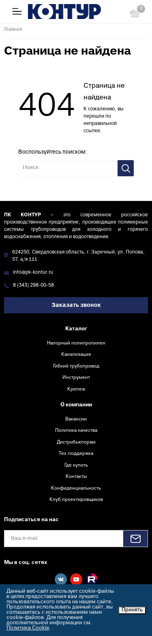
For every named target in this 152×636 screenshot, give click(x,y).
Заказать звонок (76, 305)
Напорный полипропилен (76, 343)
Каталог (76, 329)
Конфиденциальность (76, 488)
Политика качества (76, 431)
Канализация (76, 355)
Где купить (76, 465)
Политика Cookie (27, 628)
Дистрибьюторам (76, 442)
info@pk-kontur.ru (33, 272)
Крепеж (76, 389)
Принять (132, 610)
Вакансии (76, 419)
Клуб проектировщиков (76, 500)
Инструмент (76, 378)
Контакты (76, 477)
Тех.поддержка (76, 454)
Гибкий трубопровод (76, 366)
